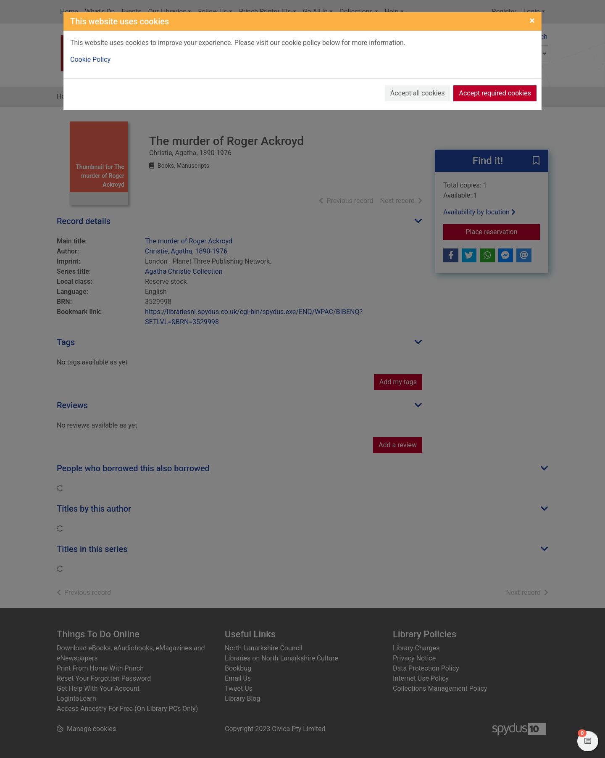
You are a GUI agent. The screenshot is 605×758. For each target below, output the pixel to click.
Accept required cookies (495, 93)
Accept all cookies (417, 93)
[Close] (532, 20)
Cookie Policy (90, 59)
